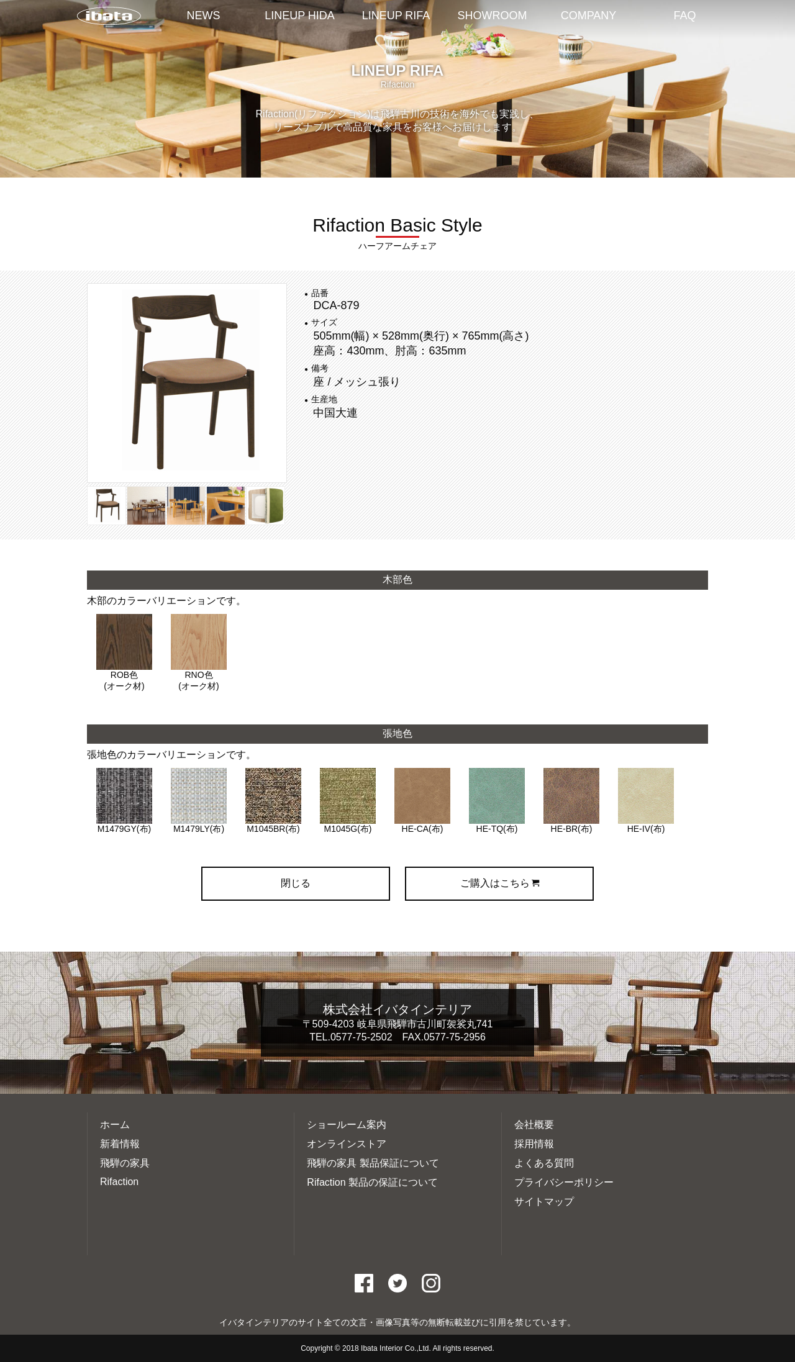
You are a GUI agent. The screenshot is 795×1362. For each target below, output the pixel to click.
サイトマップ (544, 1201)
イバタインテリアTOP (108, 17)
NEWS (203, 15)
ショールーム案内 (346, 1124)
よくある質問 (544, 1163)
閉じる (296, 883)
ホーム (115, 1124)
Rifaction (119, 1181)
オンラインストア (346, 1144)
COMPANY (589, 15)
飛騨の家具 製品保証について (372, 1163)
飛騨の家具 (125, 1163)
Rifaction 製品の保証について (372, 1182)
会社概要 (534, 1124)
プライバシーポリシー (564, 1182)
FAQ (684, 15)
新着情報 (120, 1144)
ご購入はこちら (499, 883)
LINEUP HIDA (300, 15)
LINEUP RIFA (396, 15)
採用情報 (534, 1144)
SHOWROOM (492, 15)
